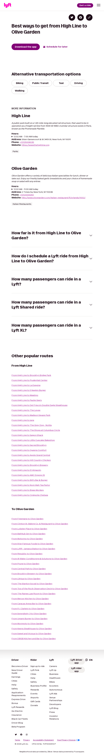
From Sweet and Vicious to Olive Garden (31, 633)
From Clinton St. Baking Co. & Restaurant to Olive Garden (40, 523)
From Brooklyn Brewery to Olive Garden (32, 573)
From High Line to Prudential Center (29, 380)
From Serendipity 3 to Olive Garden (29, 613)
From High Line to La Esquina (26, 385)
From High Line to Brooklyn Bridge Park (31, 375)
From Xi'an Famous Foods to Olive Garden (32, 543)
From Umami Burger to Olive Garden (29, 618)
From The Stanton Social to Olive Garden (32, 583)
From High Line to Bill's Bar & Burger (30, 480)
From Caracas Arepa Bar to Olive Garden (31, 603)
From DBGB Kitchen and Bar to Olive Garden (34, 638)
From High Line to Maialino (25, 395)
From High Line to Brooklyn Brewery (30, 465)
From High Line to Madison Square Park (31, 415)
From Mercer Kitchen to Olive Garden (30, 598)
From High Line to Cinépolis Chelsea (30, 495)
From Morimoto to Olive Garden (27, 623)
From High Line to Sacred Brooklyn (29, 445)
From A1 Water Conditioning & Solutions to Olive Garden (39, 558)
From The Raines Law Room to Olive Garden (33, 593)
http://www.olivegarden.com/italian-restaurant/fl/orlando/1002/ (53, 197)
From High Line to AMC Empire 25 (28, 475)
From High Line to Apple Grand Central (31, 455)
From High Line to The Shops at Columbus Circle (36, 430)
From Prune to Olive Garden (25, 563)
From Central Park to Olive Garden (29, 568)
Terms (17, 740)
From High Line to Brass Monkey (28, 490)
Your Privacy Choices (68, 740)
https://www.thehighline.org (35, 145)
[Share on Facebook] (80, 17)
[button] (98, 5)
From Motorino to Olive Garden (27, 538)
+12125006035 (27, 142)
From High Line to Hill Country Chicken (31, 460)
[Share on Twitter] (72, 17)
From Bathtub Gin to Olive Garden (28, 533)
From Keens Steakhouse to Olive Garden (32, 628)
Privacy (26, 740)
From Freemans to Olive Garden (27, 518)
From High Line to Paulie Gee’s (27, 400)
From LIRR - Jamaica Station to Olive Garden (33, 548)
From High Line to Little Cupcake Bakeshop (33, 440)
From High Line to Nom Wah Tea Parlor (31, 485)
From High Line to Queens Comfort (29, 450)
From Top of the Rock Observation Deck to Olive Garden (40, 588)
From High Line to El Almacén (26, 470)
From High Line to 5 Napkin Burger (29, 390)
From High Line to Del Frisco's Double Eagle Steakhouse (39, 405)
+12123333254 (27, 194)
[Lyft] (7, 5)
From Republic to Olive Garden (27, 553)
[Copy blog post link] (89, 17)
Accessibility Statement (43, 740)
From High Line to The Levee (26, 410)
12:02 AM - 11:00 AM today (26, 189)
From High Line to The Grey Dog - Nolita (32, 425)
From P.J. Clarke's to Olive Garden (28, 608)
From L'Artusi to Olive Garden (26, 578)
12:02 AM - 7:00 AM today (26, 136)
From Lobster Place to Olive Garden (29, 528)
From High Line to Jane (23, 420)
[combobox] (88, 660)
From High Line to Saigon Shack (27, 435)
